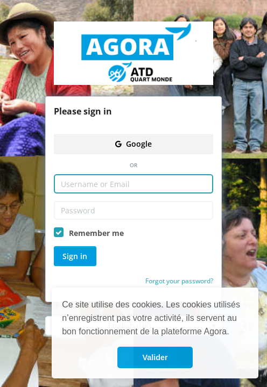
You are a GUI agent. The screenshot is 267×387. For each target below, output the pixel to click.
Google (133, 144)
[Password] (133, 210)
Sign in (74, 256)
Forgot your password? (179, 280)
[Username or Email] (133, 184)
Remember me (96, 233)
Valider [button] (154, 357)
